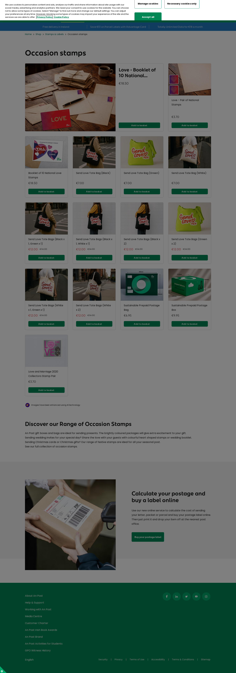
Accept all (148, 17)
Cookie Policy (61, 17)
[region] (118, 10)
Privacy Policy (45, 17)
